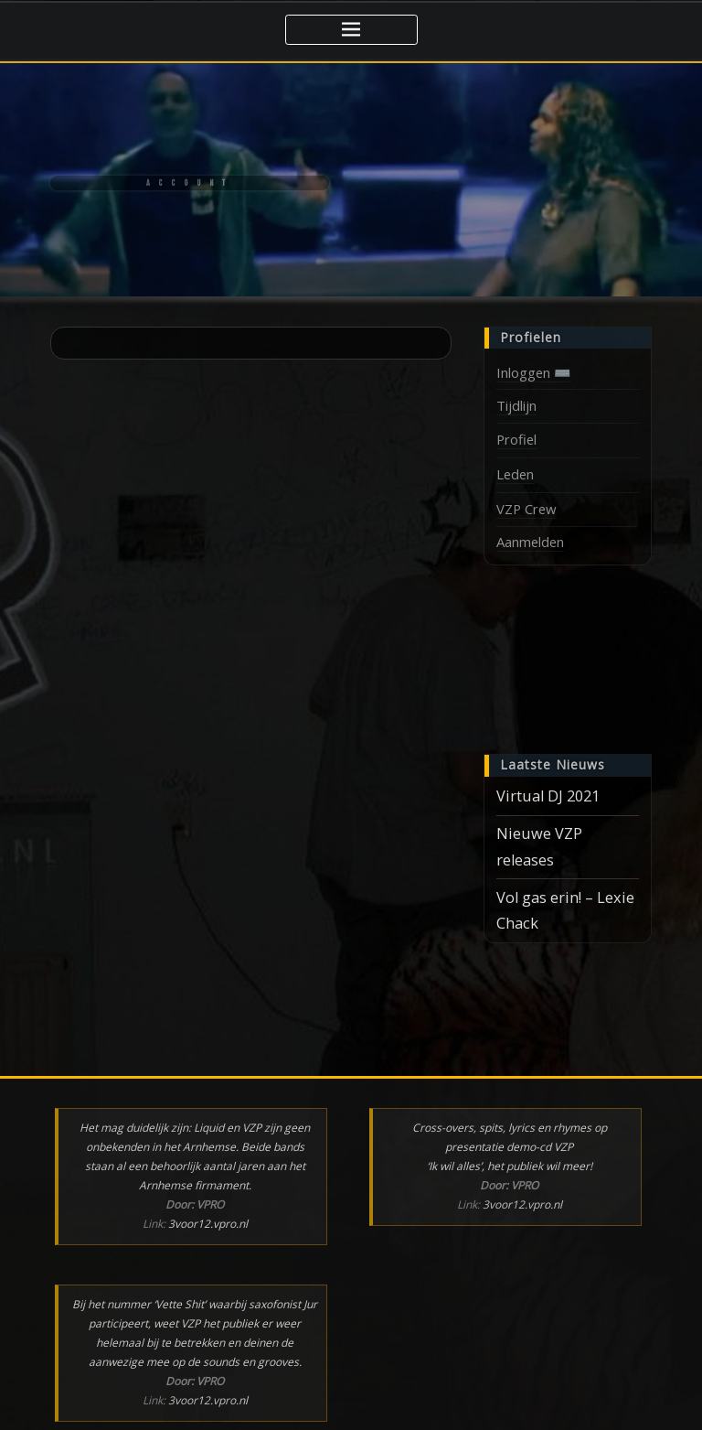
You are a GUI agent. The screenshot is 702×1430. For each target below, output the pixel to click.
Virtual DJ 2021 (548, 796)
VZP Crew (526, 509)
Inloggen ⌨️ (533, 372)
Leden (515, 474)
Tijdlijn (516, 405)
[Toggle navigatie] (351, 30)
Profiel (516, 439)
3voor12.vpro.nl (208, 1223)
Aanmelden (530, 541)
